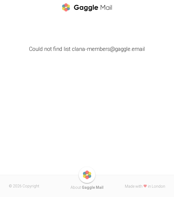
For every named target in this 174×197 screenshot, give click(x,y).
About (87, 187)
